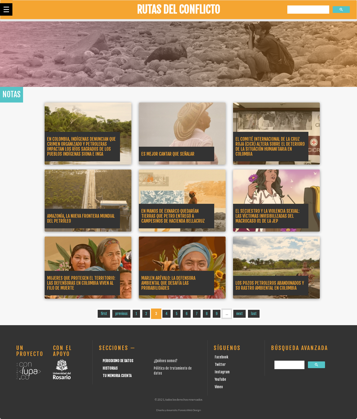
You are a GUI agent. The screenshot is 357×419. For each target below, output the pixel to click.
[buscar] (308, 10)
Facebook (221, 357)
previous (121, 314)
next (239, 314)
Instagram (222, 372)
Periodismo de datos (118, 361)
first (104, 314)
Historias (110, 368)
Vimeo (219, 387)
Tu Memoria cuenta (117, 376)
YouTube (220, 379)
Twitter (220, 364)
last (254, 314)
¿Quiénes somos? (165, 361)
